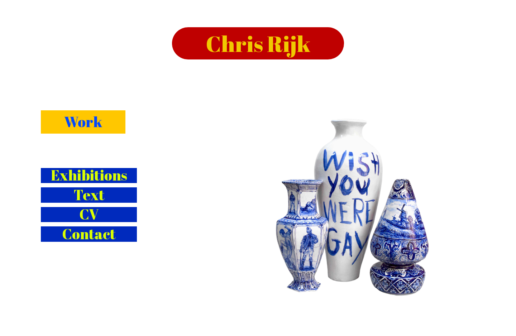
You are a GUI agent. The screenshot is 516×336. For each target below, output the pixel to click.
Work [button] (83, 121)
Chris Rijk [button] (258, 43)
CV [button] (89, 214)
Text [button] (89, 195)
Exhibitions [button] (89, 175)
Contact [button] (89, 234)
